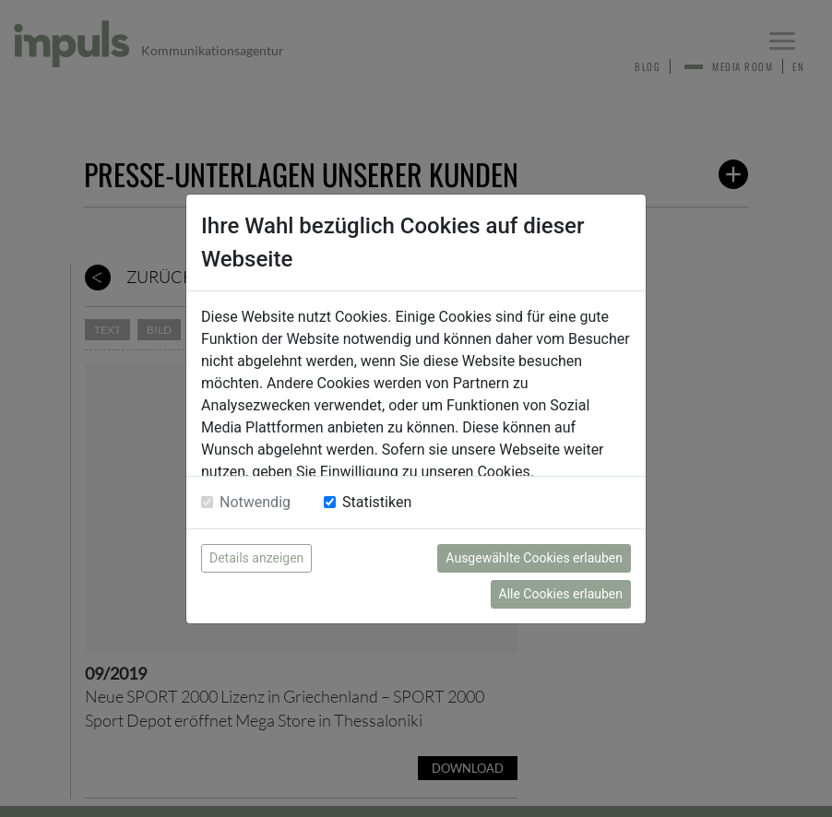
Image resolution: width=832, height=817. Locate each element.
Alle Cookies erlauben (561, 593)
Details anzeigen (256, 558)
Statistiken (376, 502)
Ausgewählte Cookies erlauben (534, 558)
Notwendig (255, 502)
